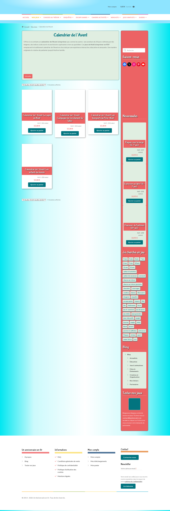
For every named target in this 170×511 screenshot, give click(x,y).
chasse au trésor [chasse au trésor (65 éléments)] (129, 279)
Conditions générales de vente (69, 462)
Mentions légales (64, 477)
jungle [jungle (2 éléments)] (138, 317)
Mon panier (95, 466)
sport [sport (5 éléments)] (139, 334)
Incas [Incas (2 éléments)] (139, 304)
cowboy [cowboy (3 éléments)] (126, 292)
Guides (142, 19)
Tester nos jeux (30, 466)
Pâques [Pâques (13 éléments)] (126, 334)
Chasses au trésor (51, 19)
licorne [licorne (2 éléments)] (125, 321)
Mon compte (112, 8)
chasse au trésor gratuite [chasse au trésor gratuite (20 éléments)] (132, 283)
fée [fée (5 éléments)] (124, 304)
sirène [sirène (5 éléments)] (133, 334)
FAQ (59, 458)
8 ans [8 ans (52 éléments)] (125, 262)
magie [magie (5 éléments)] (132, 321)
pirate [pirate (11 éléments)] (131, 325)
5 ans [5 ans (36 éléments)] (131, 258)
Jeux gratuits (129, 19)
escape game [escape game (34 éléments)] (128, 300)
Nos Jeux (34, 26)
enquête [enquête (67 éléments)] (134, 296)
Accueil (26, 19)
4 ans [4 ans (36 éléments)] (125, 258)
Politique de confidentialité (68, 466)
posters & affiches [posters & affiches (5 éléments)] (129, 330)
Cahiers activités (99, 19)
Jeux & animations (136, 364)
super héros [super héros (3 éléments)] (127, 338)
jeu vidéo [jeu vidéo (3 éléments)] (126, 313)
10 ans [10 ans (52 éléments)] (137, 262)
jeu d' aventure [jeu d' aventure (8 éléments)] (128, 308)
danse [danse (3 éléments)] (133, 292)
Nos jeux (35, 19)
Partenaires (134, 383)
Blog (129, 353)
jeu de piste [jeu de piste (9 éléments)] (140, 308)
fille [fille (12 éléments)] (143, 300)
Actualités (133, 357)
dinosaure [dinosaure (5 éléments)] (141, 292)
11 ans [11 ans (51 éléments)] (125, 266)
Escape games (81, 19)
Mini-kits (115, 19)
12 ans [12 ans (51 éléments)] (132, 266)
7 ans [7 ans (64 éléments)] (142, 258)
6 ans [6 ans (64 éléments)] (137, 258)
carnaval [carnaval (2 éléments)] (142, 275)
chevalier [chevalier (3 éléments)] (126, 287)
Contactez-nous (129, 458)
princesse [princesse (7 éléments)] (141, 330)
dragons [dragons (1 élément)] (126, 296)
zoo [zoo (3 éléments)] (135, 338)
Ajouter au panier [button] (37, 129)
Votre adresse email (128, 469)
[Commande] (34, 84)
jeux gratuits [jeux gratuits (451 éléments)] (136, 313)
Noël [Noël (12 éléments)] (125, 325)
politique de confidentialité (133, 482)
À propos (28, 458)
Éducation (133, 361)
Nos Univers (134, 380)
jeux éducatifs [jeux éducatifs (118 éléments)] (128, 317)
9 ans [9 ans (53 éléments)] (131, 262)
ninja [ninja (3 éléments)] (138, 321)
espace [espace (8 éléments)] (137, 300)
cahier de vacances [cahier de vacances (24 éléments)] (130, 275)
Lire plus (28, 75)
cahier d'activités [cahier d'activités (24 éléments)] (129, 270)
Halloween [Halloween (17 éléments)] (131, 304)
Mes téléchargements (99, 462)
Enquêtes (68, 19)
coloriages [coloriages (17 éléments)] (136, 287)
